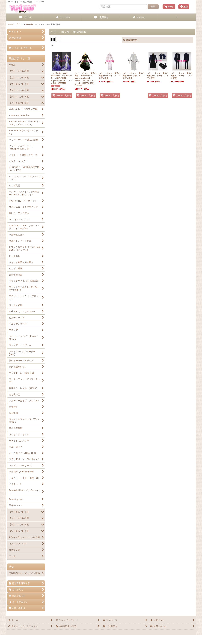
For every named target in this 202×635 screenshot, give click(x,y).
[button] (177, 17)
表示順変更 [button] (130, 40)
